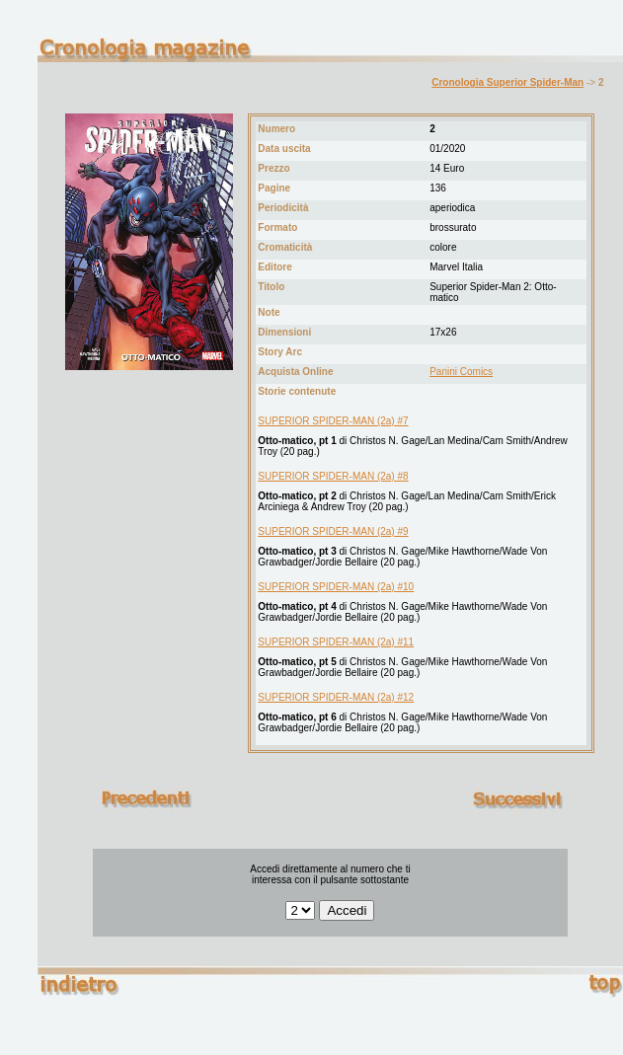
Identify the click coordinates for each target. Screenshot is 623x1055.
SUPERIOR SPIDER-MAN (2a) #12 (336, 697)
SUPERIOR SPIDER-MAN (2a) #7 (333, 420)
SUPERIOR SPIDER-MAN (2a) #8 (333, 476)
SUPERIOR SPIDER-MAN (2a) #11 (336, 642)
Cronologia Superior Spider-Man (507, 82)
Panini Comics (461, 371)
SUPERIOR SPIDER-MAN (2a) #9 (333, 531)
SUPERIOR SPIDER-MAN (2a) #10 (336, 586)
